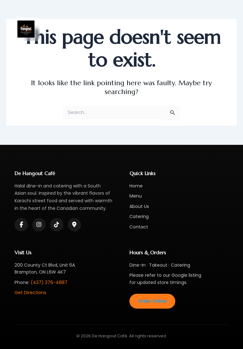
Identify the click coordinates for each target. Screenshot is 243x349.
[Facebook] (21, 224)
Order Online (152, 301)
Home (136, 186)
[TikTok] (56, 224)
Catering (139, 216)
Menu (135, 196)
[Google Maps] (74, 224)
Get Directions (30, 292)
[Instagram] (39, 224)
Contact (138, 227)
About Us (139, 206)
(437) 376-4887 (49, 282)
